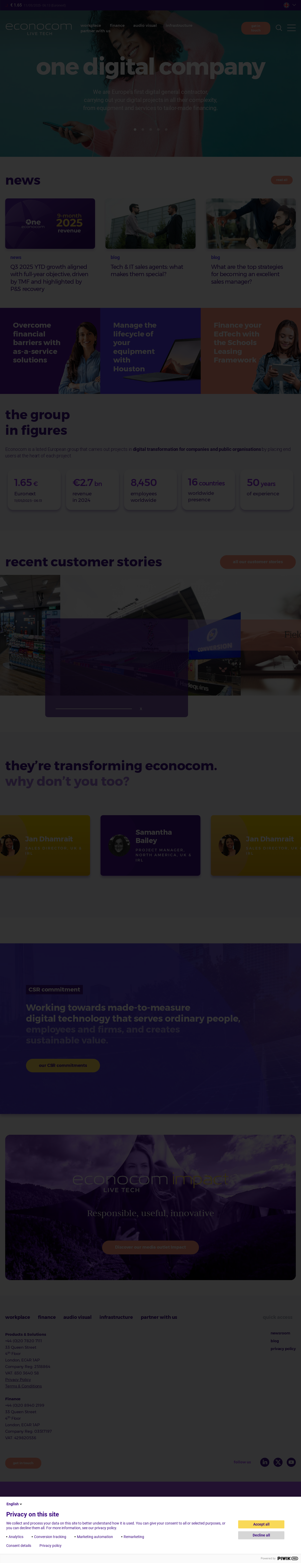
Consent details (18, 1545)
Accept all (261, 1524)
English (14, 1504)
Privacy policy (50, 1545)
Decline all (261, 1535)
